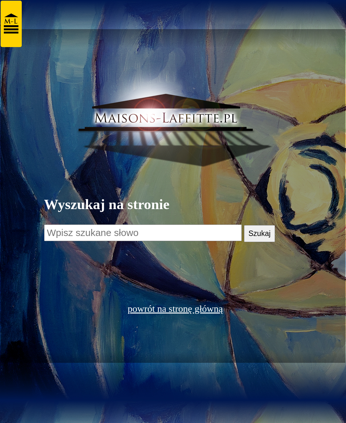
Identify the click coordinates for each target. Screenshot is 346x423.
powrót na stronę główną (175, 308)
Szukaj (259, 233)
